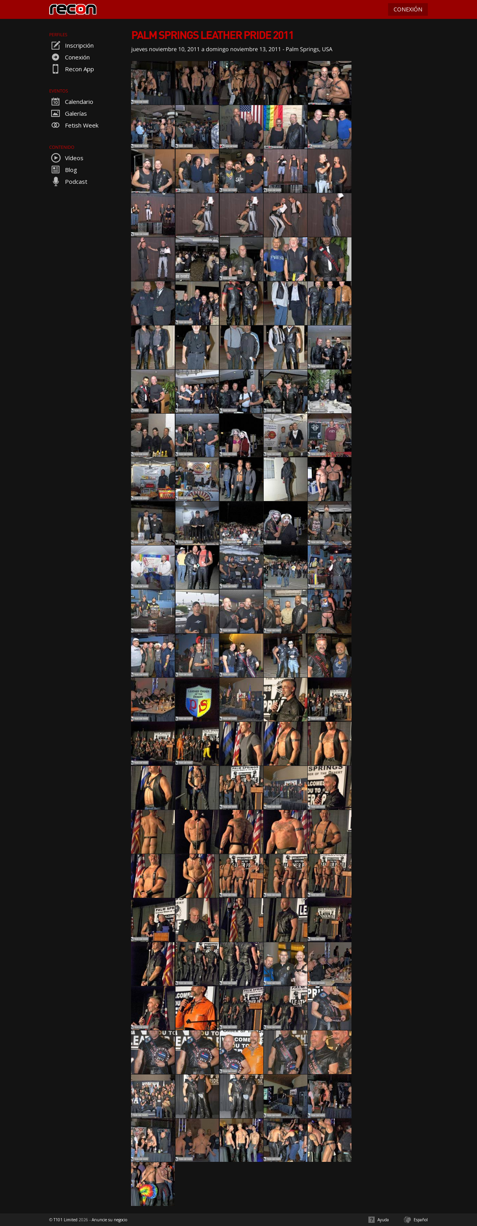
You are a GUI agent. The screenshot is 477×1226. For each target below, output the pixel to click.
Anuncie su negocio (109, 1219)
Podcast (68, 181)
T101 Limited (66, 1219)
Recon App (71, 69)
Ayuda (383, 1219)
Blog (63, 170)
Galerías (68, 113)
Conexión (69, 57)
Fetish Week (73, 125)
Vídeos (66, 158)
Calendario (71, 101)
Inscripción (71, 45)
